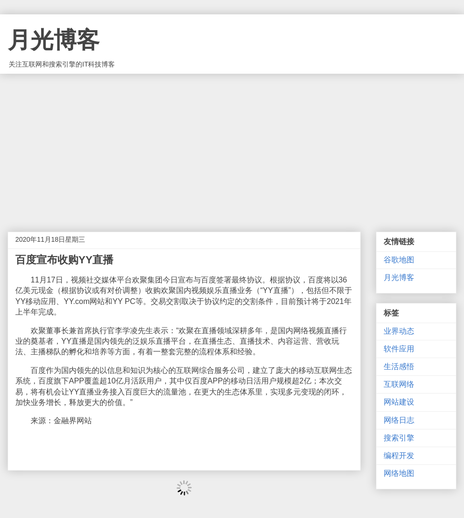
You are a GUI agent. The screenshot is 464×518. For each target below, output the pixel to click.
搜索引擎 (399, 438)
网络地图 (399, 473)
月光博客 (53, 40)
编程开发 (399, 455)
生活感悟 (399, 366)
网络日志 (399, 420)
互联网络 (399, 384)
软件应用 (399, 349)
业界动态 (399, 331)
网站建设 (399, 402)
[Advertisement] (232, 146)
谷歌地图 (399, 260)
